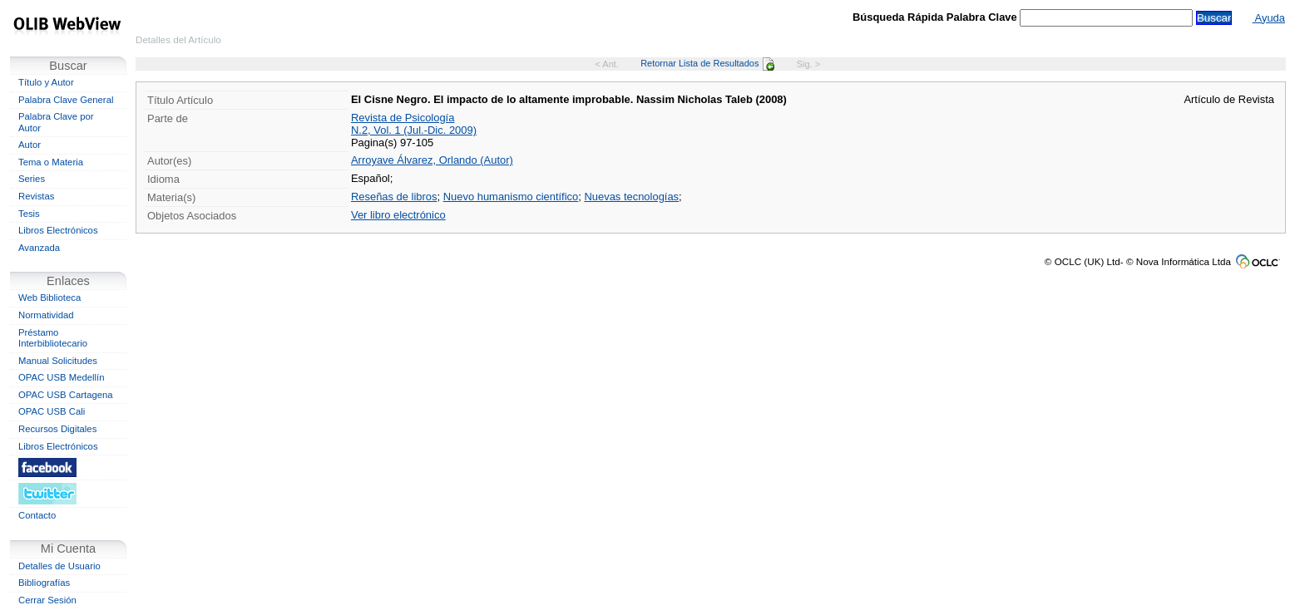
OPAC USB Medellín (61, 377)
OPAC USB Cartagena (65, 395)
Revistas (36, 196)
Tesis (29, 214)
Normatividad (46, 315)
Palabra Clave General (65, 100)
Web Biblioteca (49, 298)
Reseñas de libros (394, 196)
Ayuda (1269, 18)
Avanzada (39, 248)
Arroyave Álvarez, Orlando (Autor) (432, 160)
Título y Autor (46, 82)
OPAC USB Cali (51, 411)
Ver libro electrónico (398, 215)
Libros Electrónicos (58, 230)
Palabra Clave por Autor (56, 122)
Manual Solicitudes (57, 361)
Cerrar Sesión (47, 600)
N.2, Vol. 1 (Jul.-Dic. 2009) (414, 130)
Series (31, 179)
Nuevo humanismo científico (511, 196)
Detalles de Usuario (59, 566)
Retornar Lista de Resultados (707, 63)
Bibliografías (44, 583)
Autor (29, 145)
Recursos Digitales (57, 429)
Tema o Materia (50, 162)
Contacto (37, 515)
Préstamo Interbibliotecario (52, 338)
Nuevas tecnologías (631, 196)
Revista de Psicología (402, 117)
